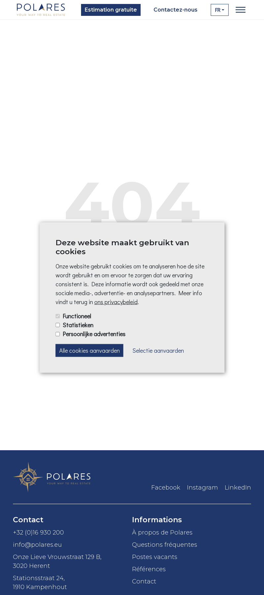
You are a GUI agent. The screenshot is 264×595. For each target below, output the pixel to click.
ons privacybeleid (116, 302)
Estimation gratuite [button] (111, 10)
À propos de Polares (162, 532)
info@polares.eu (37, 544)
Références (149, 569)
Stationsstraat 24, (72, 582)
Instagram (202, 487)
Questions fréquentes (165, 544)
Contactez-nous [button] (176, 10)
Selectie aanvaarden (158, 350)
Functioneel (77, 316)
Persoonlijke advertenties (94, 334)
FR (217, 9)
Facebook (165, 487)
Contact (144, 581)
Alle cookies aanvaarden (89, 350)
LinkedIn (238, 487)
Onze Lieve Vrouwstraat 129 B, (72, 561)
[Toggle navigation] (240, 10)
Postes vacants (155, 557)
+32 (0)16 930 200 (38, 532)
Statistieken (78, 325)
